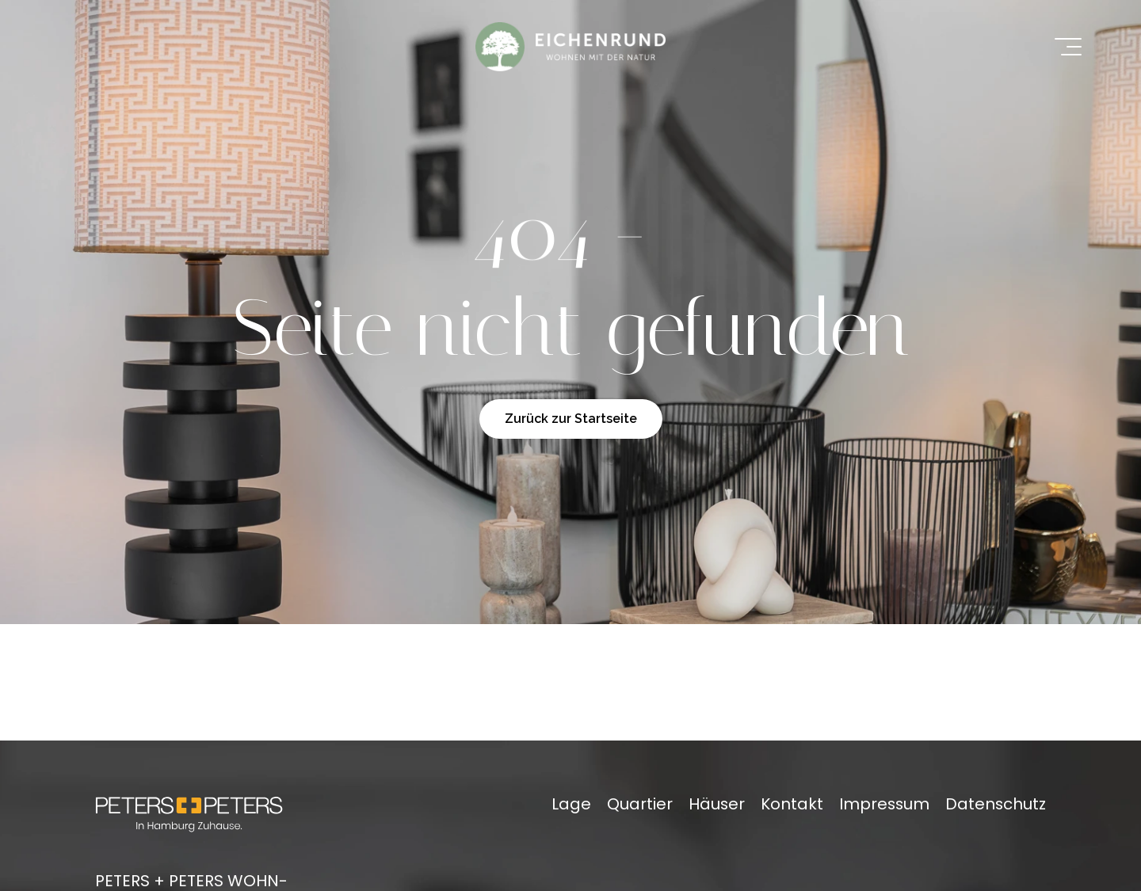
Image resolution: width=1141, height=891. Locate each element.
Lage (571, 804)
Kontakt (792, 804)
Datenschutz (995, 804)
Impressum (884, 804)
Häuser (717, 804)
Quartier (640, 804)
